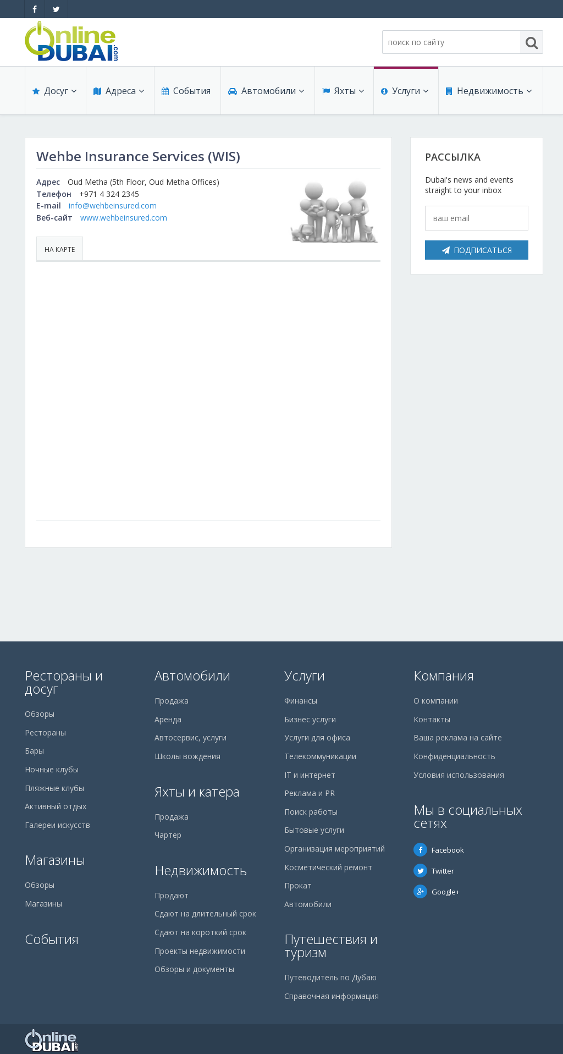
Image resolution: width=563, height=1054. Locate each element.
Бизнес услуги (310, 719)
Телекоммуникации (320, 756)
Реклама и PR (309, 793)
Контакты (431, 719)
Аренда (167, 719)
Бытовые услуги (314, 830)
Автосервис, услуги (190, 737)
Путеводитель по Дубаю (330, 977)
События (185, 95)
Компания (443, 675)
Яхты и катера (197, 791)
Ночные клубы (52, 769)
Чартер (167, 835)
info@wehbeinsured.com (113, 205)
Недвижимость (488, 94)
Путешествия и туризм (331, 945)
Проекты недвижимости (199, 951)
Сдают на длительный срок (205, 913)
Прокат (298, 885)
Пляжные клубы (54, 788)
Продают (171, 895)
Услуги (404, 94)
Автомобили (265, 94)
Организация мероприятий (334, 848)
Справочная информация (331, 996)
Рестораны (45, 732)
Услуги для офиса (317, 737)
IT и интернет (309, 775)
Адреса (118, 94)
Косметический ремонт (328, 867)
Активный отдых (55, 806)
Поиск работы (311, 811)
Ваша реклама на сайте (457, 737)
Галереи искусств (57, 825)
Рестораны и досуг (64, 682)
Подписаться (477, 250)
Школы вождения (187, 756)
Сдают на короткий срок (200, 932)
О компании (435, 700)
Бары (34, 750)
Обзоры (39, 714)
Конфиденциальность (454, 756)
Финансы (300, 700)
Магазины (55, 859)
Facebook (438, 850)
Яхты (342, 94)
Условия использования (458, 775)
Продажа (171, 700)
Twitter (433, 871)
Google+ (436, 892)
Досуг (54, 94)
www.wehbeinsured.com (123, 217)
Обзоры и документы (194, 969)
